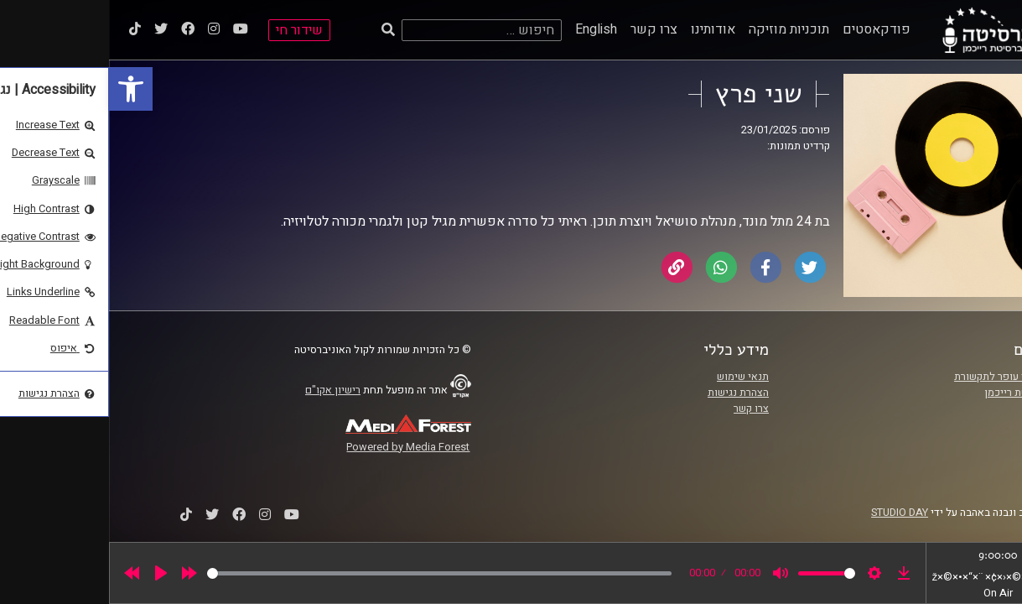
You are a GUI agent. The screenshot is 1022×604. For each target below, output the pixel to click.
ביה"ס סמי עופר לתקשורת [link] (901, 376)
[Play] (52, 573)
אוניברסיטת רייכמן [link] (916, 392)
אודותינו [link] (604, 29)
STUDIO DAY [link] (790, 512)
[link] (22, 89)
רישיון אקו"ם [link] (224, 390)
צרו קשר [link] (544, 29)
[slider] (330, 573)
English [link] (487, 29)
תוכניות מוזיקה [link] (680, 29)
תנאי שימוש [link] (634, 376)
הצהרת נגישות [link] (629, 392)
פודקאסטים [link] (768, 29)
